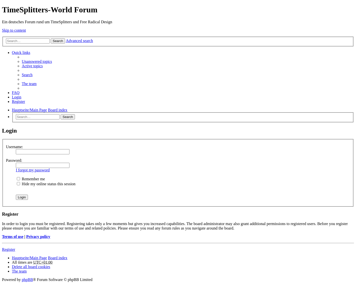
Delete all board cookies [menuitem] (31, 267)
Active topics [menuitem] (32, 66)
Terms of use (12, 236)
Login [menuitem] (16, 97)
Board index (57, 258)
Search (58, 41)
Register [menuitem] (18, 101)
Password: (14, 160)
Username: (14, 147)
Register (8, 249)
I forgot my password (33, 170)
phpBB (27, 280)
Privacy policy (38, 236)
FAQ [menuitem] (16, 93)
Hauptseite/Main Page (29, 258)
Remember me (31, 179)
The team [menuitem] (29, 84)
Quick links (21, 52)
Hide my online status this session (46, 184)
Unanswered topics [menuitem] (37, 61)
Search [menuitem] (27, 75)
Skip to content (14, 30)
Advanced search (79, 41)
